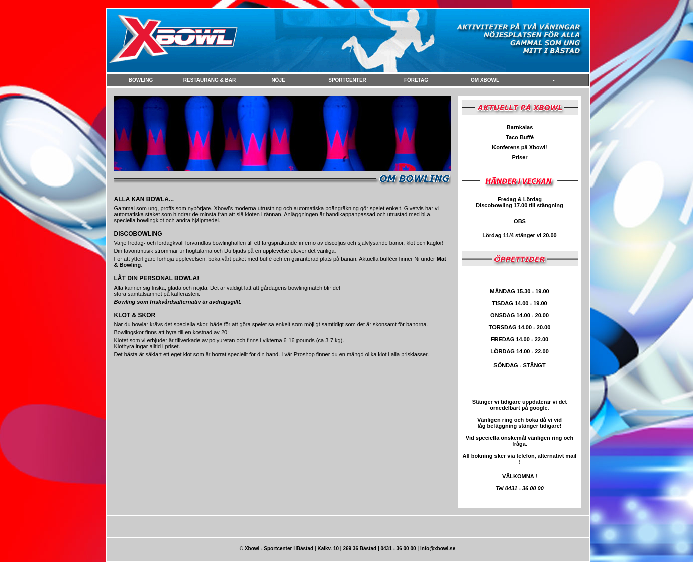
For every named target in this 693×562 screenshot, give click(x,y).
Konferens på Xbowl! (519, 147)
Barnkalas (520, 127)
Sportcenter (347, 80)
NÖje (278, 80)
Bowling (141, 80)
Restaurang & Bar (209, 80)
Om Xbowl (485, 80)
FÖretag (416, 80)
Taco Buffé (520, 137)
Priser (519, 157)
